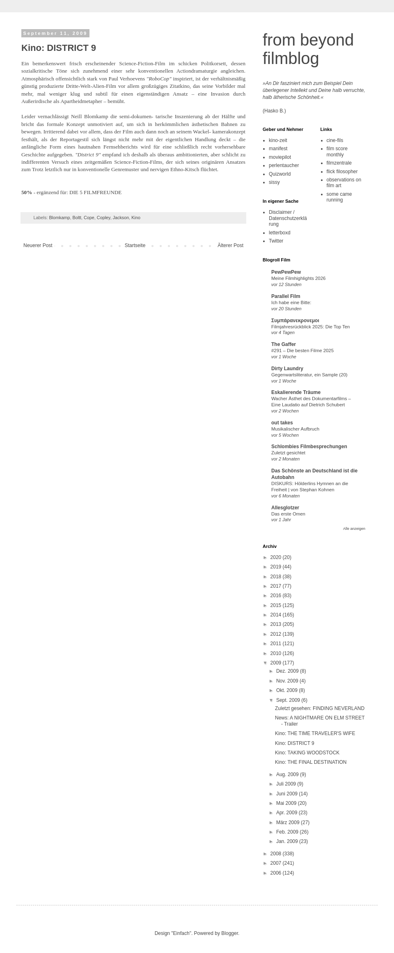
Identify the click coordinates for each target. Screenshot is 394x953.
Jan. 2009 (287, 841)
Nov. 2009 (288, 681)
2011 (276, 643)
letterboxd (280, 233)
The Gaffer (283, 344)
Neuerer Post (38, 245)
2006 (276, 873)
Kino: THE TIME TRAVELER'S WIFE (315, 733)
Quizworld (280, 174)
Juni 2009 (287, 794)
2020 (276, 557)
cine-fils (335, 140)
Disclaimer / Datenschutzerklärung (288, 218)
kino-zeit (278, 140)
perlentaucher (284, 165)
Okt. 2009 (287, 690)
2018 (276, 577)
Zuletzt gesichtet (288, 452)
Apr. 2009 (287, 813)
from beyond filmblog (308, 49)
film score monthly (337, 151)
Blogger (229, 933)
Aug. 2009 (288, 774)
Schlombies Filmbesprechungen (309, 446)
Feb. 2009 (288, 832)
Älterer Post (230, 245)
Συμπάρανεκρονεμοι (295, 320)
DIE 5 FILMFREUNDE (95, 192)
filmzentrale (339, 163)
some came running (339, 197)
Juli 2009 (286, 784)
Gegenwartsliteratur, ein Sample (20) (309, 374)
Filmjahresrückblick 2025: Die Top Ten (310, 326)
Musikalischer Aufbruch (295, 428)
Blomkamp (59, 217)
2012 (276, 634)
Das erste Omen (288, 513)
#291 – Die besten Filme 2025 (302, 350)
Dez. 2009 (288, 671)
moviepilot (280, 157)
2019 (276, 567)
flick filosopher (342, 171)
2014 (276, 615)
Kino (135, 217)
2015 (276, 605)
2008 (276, 854)
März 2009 (288, 822)
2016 (276, 595)
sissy (274, 182)
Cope (89, 217)
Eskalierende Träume (296, 392)
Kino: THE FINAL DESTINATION (310, 762)
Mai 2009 (287, 803)
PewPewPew (286, 272)
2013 (276, 624)
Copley (103, 217)
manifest (278, 148)
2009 (276, 663)
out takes (282, 423)
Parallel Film (285, 296)
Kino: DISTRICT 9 (294, 743)
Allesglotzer (285, 508)
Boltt (76, 217)
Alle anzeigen (354, 529)
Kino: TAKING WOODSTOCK (307, 753)
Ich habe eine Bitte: (291, 302)
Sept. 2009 (288, 700)
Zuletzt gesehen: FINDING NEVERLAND (319, 708)
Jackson (121, 217)
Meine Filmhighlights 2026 (298, 278)
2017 (276, 586)
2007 (276, 863)
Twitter (276, 241)
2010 (276, 653)
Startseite (135, 245)
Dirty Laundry (287, 368)
